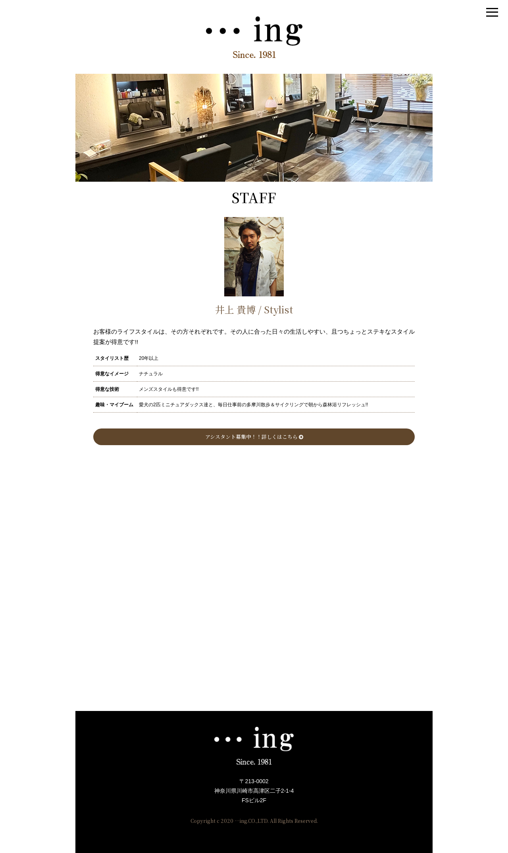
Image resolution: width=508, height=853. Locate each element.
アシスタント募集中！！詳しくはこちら (254, 436)
